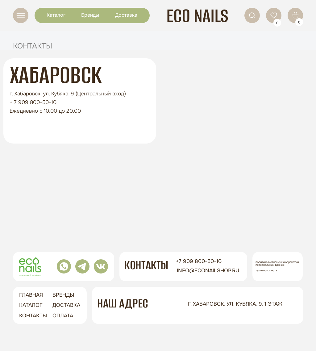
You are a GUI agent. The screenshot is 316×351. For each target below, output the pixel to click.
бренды (63, 295)
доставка (66, 305)
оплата (62, 315)
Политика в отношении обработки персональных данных (277, 263)
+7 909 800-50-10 (199, 261)
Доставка (126, 15)
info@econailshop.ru (208, 270)
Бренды (90, 15)
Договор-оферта (266, 270)
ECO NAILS (197, 15)
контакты (33, 315)
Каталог (56, 15)
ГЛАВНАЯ (31, 295)
